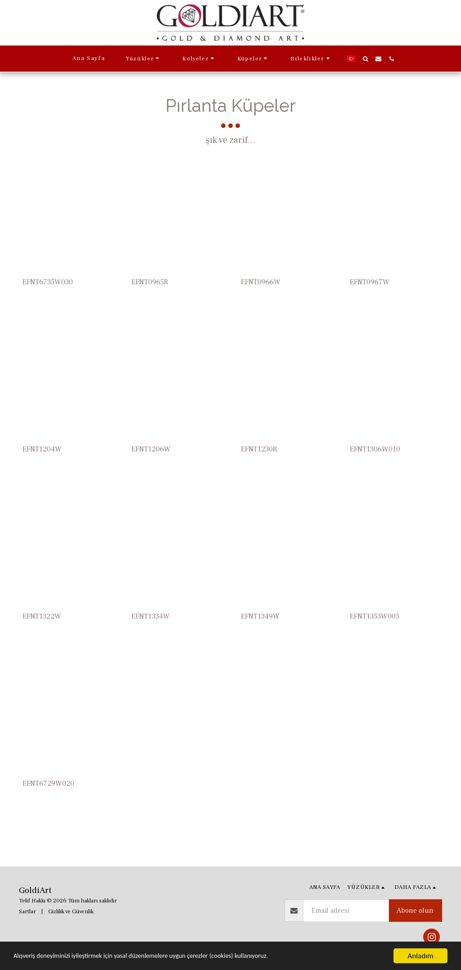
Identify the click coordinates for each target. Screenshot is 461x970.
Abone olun (415, 910)
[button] (144, 58)
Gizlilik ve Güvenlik (71, 911)
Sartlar (27, 911)
